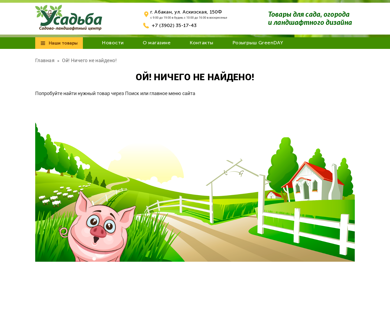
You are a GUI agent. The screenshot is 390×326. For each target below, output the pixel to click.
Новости (112, 43)
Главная (44, 60)
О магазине (157, 43)
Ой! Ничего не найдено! (89, 60)
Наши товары (63, 43)
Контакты (201, 43)
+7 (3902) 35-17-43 (174, 25)
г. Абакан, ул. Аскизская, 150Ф (186, 12)
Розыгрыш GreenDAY (257, 43)
